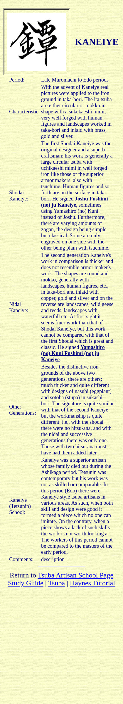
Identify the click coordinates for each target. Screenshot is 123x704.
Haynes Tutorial (92, 583)
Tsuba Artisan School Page (75, 575)
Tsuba (56, 583)
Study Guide (25, 583)
